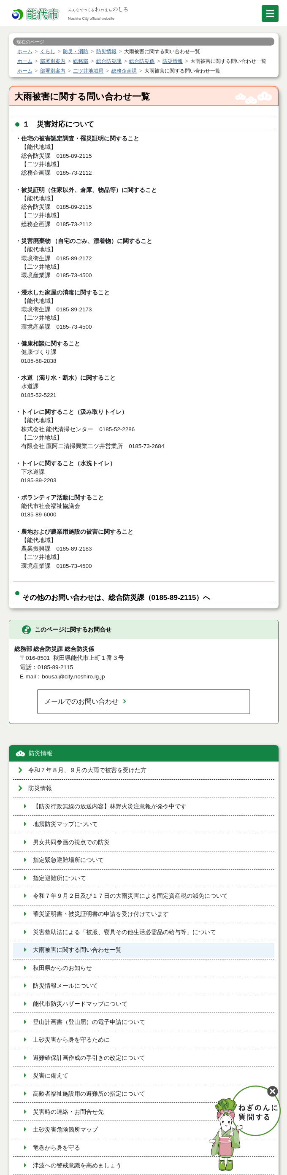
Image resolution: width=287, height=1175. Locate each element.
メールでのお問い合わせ (81, 701)
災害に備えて (50, 1075)
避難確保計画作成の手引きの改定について (89, 1058)
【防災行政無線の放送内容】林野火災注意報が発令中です (110, 806)
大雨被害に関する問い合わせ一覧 (77, 950)
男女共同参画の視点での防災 (71, 842)
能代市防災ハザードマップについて (80, 1004)
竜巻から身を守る (56, 1148)
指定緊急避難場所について (68, 860)
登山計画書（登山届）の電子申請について (89, 1022)
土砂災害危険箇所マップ (65, 1129)
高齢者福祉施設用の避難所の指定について (89, 1094)
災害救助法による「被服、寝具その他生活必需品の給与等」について (124, 932)
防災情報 (40, 753)
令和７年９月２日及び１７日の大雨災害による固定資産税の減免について (130, 896)
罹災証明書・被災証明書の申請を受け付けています (101, 914)
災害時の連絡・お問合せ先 (68, 1112)
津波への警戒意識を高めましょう (77, 1165)
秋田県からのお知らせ (62, 968)
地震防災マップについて (65, 824)
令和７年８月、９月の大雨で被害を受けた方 (87, 770)
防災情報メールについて (65, 986)
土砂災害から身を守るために (71, 1040)
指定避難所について (59, 878)
